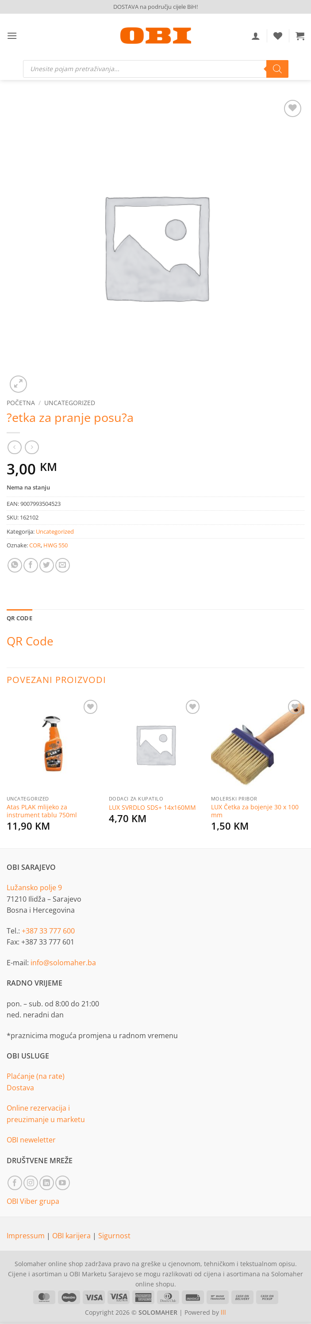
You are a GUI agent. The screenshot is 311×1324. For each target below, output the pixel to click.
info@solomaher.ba (63, 962)
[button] (12, 35)
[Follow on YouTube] (62, 1183)
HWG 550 (55, 545)
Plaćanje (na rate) (36, 1076)
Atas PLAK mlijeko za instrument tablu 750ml (42, 811)
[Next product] (14, 447)
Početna (21, 402)
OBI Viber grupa (33, 1201)
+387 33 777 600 (48, 931)
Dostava (20, 1088)
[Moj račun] (255, 36)
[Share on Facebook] (30, 565)
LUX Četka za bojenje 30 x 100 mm (255, 811)
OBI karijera (72, 1236)
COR (35, 545)
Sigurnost (114, 1236)
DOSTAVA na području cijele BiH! (155, 7)
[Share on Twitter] (46, 565)
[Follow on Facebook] (15, 1183)
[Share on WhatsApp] (15, 565)
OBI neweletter (31, 1140)
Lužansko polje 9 (34, 887)
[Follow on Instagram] (30, 1183)
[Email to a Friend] (62, 565)
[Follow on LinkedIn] (46, 1183)
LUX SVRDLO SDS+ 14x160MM (152, 808)
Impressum (26, 1236)
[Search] (277, 69)
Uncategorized (69, 402)
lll (223, 1312)
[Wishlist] (277, 36)
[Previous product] (31, 447)
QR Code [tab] (19, 618)
